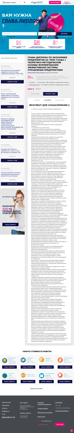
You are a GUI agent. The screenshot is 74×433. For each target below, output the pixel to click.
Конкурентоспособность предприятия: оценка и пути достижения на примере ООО (11, 150)
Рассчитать (64, 34)
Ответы (4, 408)
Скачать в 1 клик (12, 82)
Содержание (37, 100)
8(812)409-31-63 (8, 417)
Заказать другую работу (36, 388)
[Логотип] (37, 2)
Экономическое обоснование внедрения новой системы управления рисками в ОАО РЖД (12, 72)
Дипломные (6, 402)
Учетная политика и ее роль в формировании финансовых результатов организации (11, 174)
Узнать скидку (59, 424)
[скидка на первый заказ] (66, 2)
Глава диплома (22, 21)
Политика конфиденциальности (44, 403)
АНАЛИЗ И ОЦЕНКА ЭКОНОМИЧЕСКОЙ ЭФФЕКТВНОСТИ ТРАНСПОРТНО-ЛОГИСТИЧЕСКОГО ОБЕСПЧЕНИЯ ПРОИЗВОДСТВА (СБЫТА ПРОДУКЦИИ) (12, 124)
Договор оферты (43, 408)
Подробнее (12, 78)
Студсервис (58, 402)
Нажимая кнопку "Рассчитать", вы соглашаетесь (60, 36)
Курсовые (5, 405)
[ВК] (24, 2)
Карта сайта (41, 416)
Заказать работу (55, 2)
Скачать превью (35, 94)
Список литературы (59, 100)
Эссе (3, 414)
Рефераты (5, 411)
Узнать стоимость (10, 225)
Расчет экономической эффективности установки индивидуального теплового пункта (10, 96)
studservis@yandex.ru (62, 411)
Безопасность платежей (45, 412)
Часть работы (47, 100)
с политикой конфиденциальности (67, 36)
